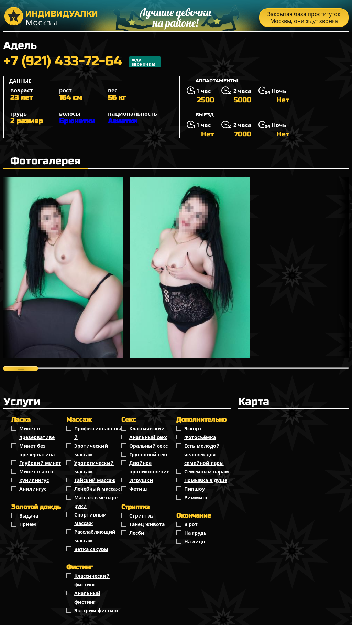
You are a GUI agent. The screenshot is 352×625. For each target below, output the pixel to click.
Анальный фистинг (87, 597)
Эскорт (193, 428)
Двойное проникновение (149, 467)
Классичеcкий (147, 428)
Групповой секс (148, 454)
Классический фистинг (92, 580)
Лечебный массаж (97, 489)
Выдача (28, 515)
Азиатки (123, 121)
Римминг (196, 497)
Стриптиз (141, 515)
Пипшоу (194, 489)
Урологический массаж (94, 467)
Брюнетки (77, 121)
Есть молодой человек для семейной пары (204, 454)
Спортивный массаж (90, 519)
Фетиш (138, 489)
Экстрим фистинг (96, 610)
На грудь (195, 533)
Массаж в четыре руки (96, 501)
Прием (27, 524)
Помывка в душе (205, 480)
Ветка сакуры (91, 549)
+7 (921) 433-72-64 (82, 61)
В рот (191, 524)
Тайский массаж (95, 480)
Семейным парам (206, 471)
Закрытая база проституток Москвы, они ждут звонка (303, 17)
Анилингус (32, 489)
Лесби (136, 533)
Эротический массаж (91, 450)
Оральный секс (148, 445)
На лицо (194, 541)
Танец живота (147, 524)
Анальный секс (148, 437)
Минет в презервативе (37, 432)
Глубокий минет (40, 463)
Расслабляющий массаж (95, 536)
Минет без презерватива (37, 450)
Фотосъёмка (200, 437)
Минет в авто (36, 471)
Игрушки (141, 480)
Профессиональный (97, 432)
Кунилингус (34, 480)
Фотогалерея (45, 161)
